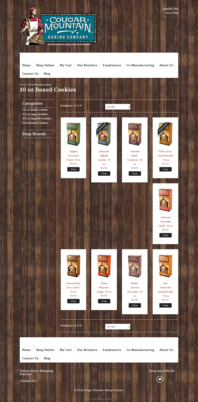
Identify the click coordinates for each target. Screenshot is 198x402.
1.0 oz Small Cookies (35, 109)
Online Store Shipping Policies (36, 372)
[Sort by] (117, 107)
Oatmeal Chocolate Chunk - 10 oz (166, 221)
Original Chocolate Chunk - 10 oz (73, 155)
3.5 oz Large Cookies (35, 114)
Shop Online (45, 65)
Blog (47, 73)
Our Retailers (87, 65)
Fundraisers (112, 65)
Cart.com (108, 399)
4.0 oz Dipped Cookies (36, 118)
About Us (166, 65)
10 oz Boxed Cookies (35, 122)
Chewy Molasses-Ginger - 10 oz (104, 287)
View (73, 169)
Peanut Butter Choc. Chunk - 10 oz (73, 287)
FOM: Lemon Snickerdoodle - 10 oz (165, 155)
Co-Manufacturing (140, 65)
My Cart (66, 65)
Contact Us (30, 73)
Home (26, 65)
